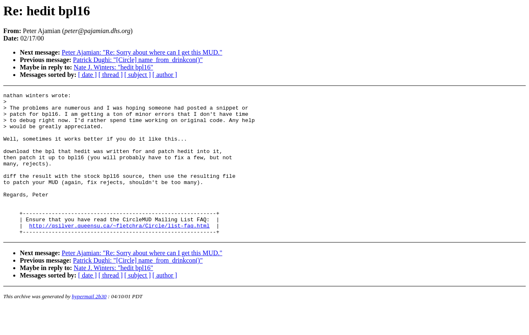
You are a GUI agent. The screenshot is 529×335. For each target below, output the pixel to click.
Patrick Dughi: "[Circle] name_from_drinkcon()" (138, 59)
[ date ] (87, 74)
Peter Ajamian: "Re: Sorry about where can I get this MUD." (142, 52)
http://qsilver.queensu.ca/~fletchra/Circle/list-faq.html (119, 252)
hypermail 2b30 (89, 325)
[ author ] (165, 74)
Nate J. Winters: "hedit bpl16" (113, 67)
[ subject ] (137, 74)
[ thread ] (110, 74)
